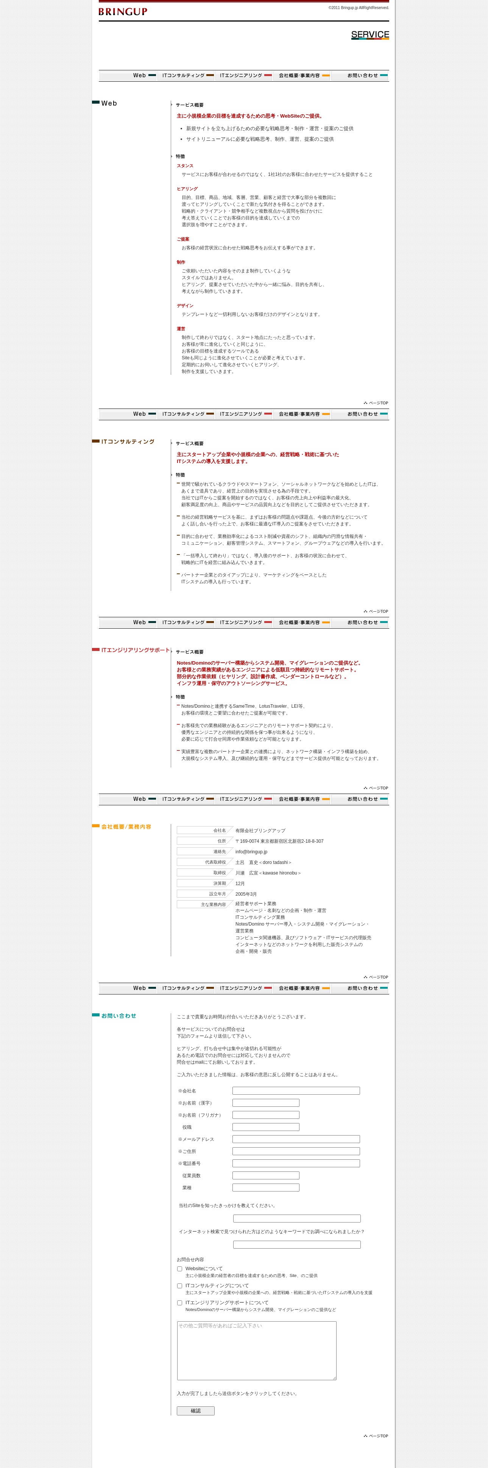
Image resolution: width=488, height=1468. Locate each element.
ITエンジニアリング (243, 76)
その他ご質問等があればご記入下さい (266, 1356)
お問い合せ (359, 76)
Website (128, 76)
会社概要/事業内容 (301, 76)
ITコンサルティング (185, 76)
